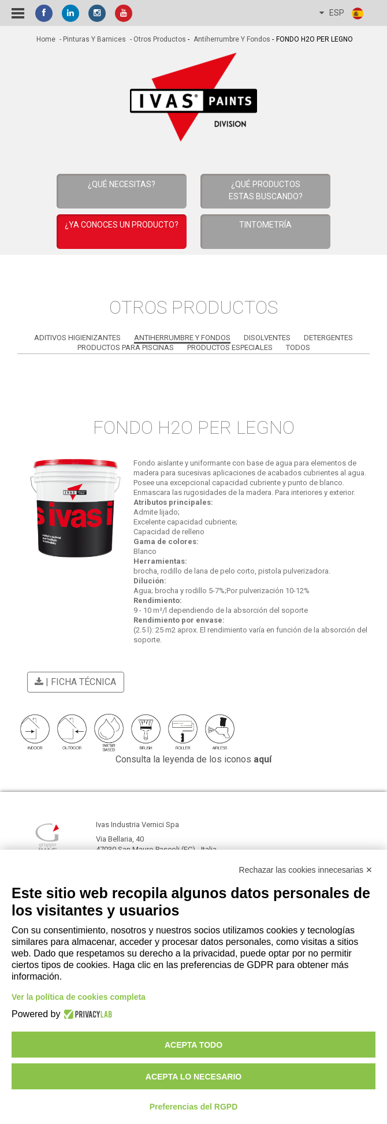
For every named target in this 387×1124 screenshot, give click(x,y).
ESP (341, 13)
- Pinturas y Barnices (92, 39)
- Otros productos (157, 39)
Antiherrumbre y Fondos (231, 39)
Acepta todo (193, 1044)
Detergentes (328, 337)
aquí (262, 759)
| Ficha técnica (73, 681)
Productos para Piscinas (125, 347)
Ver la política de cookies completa (79, 997)
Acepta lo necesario (193, 1076)
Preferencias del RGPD (194, 1106)
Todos (298, 347)
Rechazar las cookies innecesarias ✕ (306, 869)
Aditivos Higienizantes (77, 337)
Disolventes (267, 337)
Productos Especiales (230, 347)
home (45, 39)
